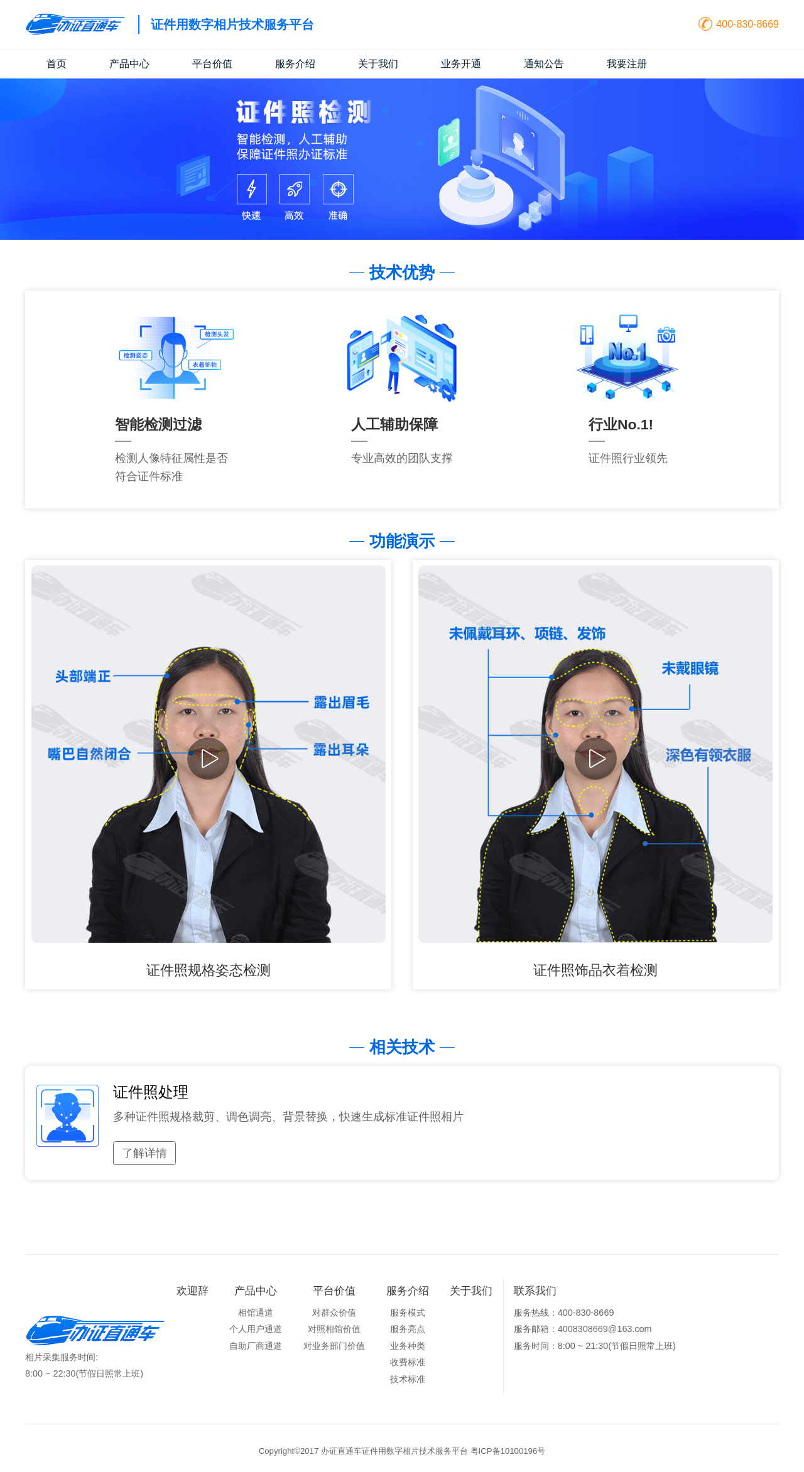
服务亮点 (407, 1329)
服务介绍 (295, 63)
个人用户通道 (255, 1329)
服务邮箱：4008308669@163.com (583, 1329)
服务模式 (407, 1313)
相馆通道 (255, 1313)
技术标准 (407, 1379)
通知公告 (544, 63)
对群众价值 (334, 1313)
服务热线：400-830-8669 (564, 1313)
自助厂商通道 (255, 1346)
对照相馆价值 (334, 1329)
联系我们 (535, 1291)
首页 (56, 63)
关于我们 (378, 63)
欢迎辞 (193, 1291)
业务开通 (461, 63)
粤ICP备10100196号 (508, 1451)
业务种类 (407, 1346)
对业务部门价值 (334, 1346)
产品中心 (129, 63)
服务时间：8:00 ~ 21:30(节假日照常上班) (595, 1346)
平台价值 (212, 63)
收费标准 (407, 1362)
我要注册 (627, 63)
